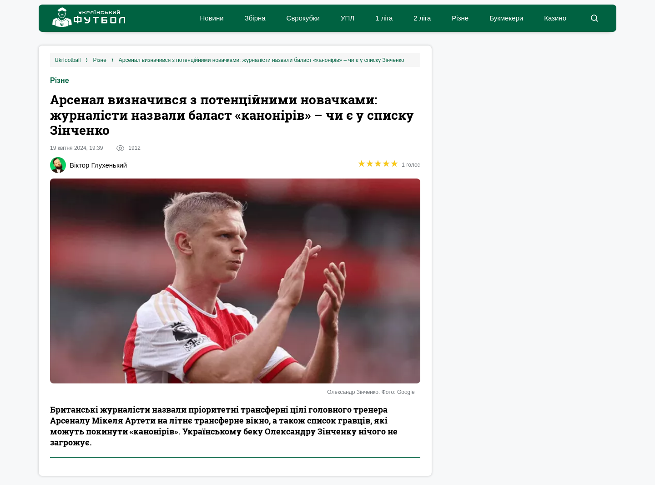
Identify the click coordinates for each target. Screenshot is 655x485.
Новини (211, 18)
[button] (594, 18)
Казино (555, 18)
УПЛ (347, 18)
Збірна (255, 18)
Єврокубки (303, 18)
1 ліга (384, 18)
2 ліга (422, 18)
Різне (460, 18)
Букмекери (506, 18)
